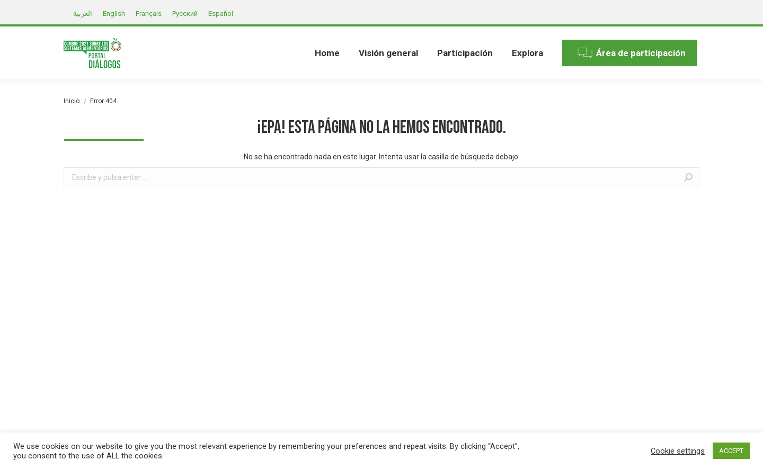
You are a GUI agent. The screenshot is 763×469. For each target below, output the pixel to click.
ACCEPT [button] (731, 451)
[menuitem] (327, 53)
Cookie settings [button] (678, 451)
